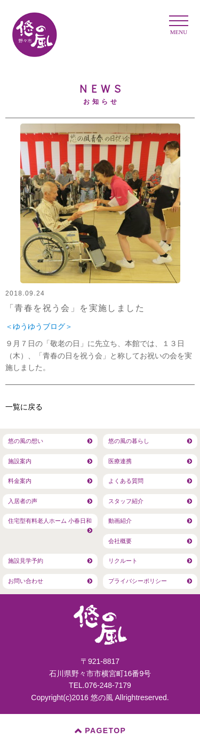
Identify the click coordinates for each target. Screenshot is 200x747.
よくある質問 (125, 481)
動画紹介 (120, 521)
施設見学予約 (25, 560)
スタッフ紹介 (125, 501)
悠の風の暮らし (128, 441)
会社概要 (120, 541)
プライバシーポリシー (137, 581)
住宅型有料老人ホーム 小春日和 (50, 521)
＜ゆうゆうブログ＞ (39, 326)
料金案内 (19, 481)
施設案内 (19, 461)
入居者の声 (22, 501)
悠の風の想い (25, 441)
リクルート (123, 560)
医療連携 (120, 461)
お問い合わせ (25, 581)
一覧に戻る (24, 407)
